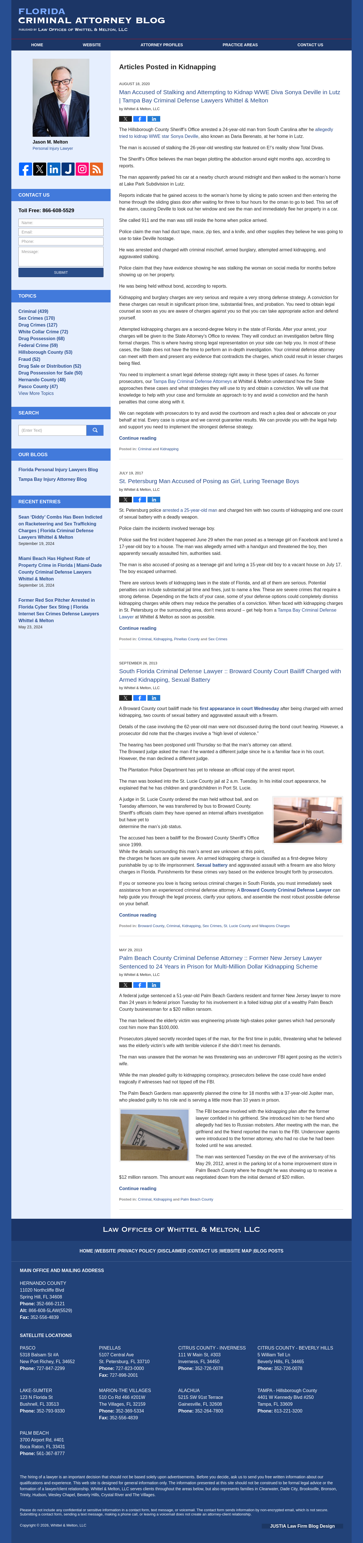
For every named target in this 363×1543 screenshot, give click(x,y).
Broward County (151, 926)
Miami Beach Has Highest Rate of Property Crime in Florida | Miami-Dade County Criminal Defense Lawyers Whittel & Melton (59, 582)
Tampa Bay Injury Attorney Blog (48, 501)
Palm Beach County (197, 1199)
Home (37, 45)
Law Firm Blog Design (316, 1525)
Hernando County (39, 399)
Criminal (144, 449)
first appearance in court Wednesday (239, 708)
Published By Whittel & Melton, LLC (293, 19)
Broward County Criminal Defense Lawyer (286, 890)
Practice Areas (240, 45)
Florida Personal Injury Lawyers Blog (53, 492)
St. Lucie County (237, 926)
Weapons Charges (274, 926)
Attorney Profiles (162, 45)
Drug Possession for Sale (46, 390)
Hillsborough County (42, 363)
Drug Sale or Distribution (45, 381)
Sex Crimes (217, 639)
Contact (310, 45)
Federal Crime (35, 355)
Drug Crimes (35, 328)
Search (95, 453)
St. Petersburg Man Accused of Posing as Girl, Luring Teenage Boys (209, 481)
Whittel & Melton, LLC (68, 1525)
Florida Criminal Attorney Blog (91, 19)
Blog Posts (267, 1246)
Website (92, 45)
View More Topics (35, 416)
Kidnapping (169, 449)
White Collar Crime (40, 337)
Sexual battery (212, 865)
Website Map (235, 1246)
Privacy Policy (143, 1246)
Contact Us (205, 1246)
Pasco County (35, 407)
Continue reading (138, 438)
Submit (61, 272)
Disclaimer (175, 1246)
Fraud (28, 372)
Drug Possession (38, 346)
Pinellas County (187, 639)
